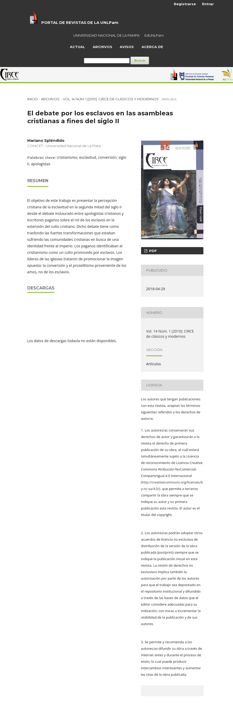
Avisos (127, 47)
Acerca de (152, 47)
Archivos (102, 47)
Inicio (32, 99)
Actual (77, 47)
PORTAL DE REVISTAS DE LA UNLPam (79, 22)
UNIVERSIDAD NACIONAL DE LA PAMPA (106, 35)
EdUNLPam (154, 35)
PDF (152, 251)
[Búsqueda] (107, 60)
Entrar (208, 4)
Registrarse (185, 4)
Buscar (139, 60)
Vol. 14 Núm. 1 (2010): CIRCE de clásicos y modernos (111, 99)
